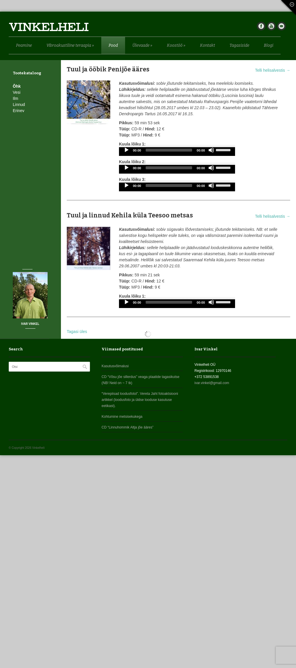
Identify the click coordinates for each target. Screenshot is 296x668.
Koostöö (176, 45)
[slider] (169, 150)
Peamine (24, 45)
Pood (113, 45)
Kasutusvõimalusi (115, 366)
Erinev (18, 110)
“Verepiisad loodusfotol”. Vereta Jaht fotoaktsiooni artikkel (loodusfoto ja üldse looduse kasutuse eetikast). (140, 400)
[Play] (126, 150)
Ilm (15, 98)
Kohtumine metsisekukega (122, 417)
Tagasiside (239, 45)
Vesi (16, 92)
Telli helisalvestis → (272, 70)
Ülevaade (142, 45)
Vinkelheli (49, 29)
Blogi (268, 45)
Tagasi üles (77, 331)
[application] (177, 151)
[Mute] (211, 150)
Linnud (19, 104)
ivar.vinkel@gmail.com (211, 383)
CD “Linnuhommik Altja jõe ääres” (128, 427)
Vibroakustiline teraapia (70, 45)
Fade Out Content (287, 9)
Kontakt (207, 45)
